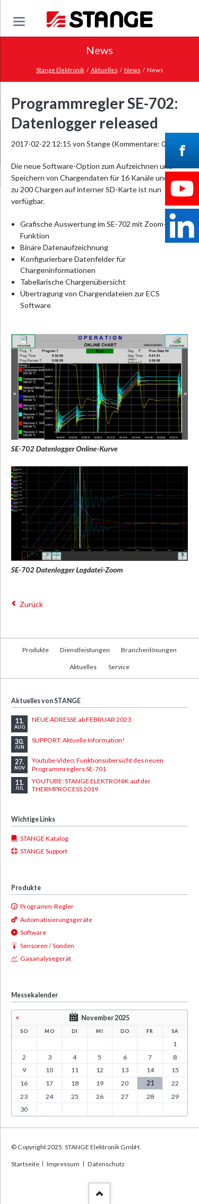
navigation (19, 21)
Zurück (31, 604)
